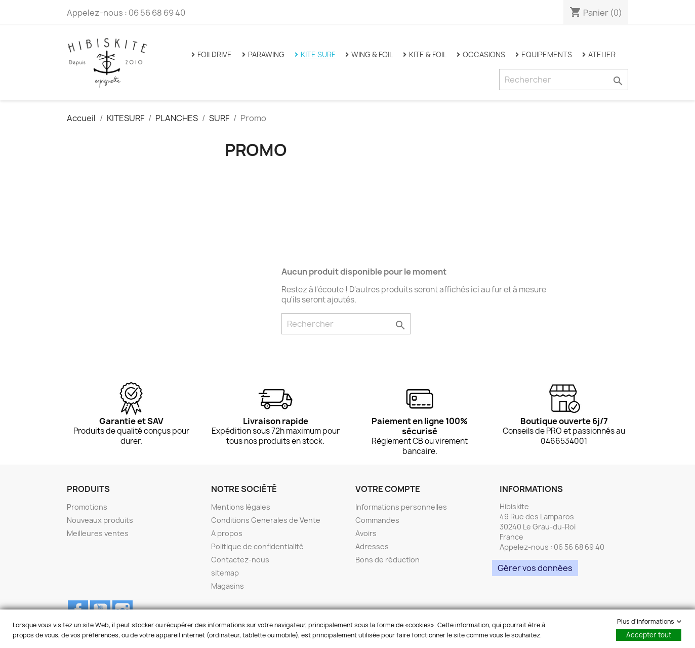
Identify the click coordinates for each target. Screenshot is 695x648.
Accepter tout (648, 634)
